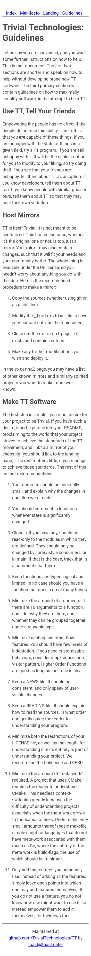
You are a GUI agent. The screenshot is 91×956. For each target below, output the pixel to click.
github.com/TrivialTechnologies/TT (42, 936)
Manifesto (30, 13)
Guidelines (72, 13)
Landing (51, 13)
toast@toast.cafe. (45, 943)
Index (11, 13)
